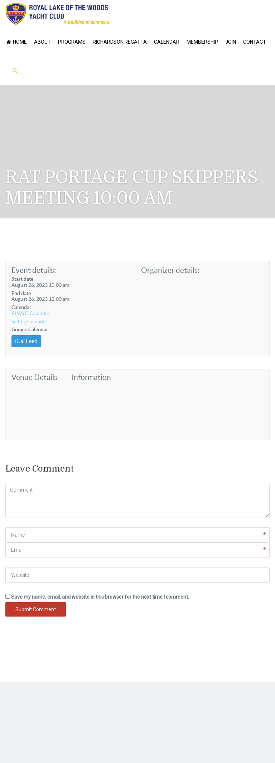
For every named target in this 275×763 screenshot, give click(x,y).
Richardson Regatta (120, 42)
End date (21, 293)
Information (91, 377)
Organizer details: (170, 270)
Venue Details (34, 377)
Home (16, 42)
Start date (22, 279)
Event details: (33, 270)
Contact (254, 42)
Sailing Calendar (29, 321)
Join (230, 42)
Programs (72, 42)
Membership (202, 42)
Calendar (166, 42)
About (42, 42)
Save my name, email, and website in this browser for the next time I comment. (100, 597)
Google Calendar (29, 329)
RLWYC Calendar (30, 313)
